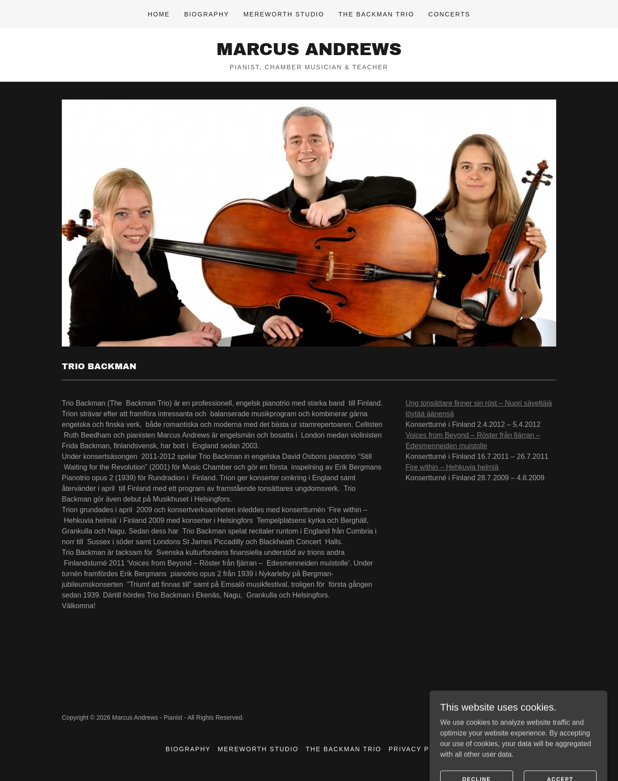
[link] (309, 52)
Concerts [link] (449, 14)
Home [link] (159, 14)
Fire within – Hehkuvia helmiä (451, 467)
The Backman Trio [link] (376, 14)
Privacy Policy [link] (420, 749)
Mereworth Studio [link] (283, 14)
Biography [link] (206, 14)
